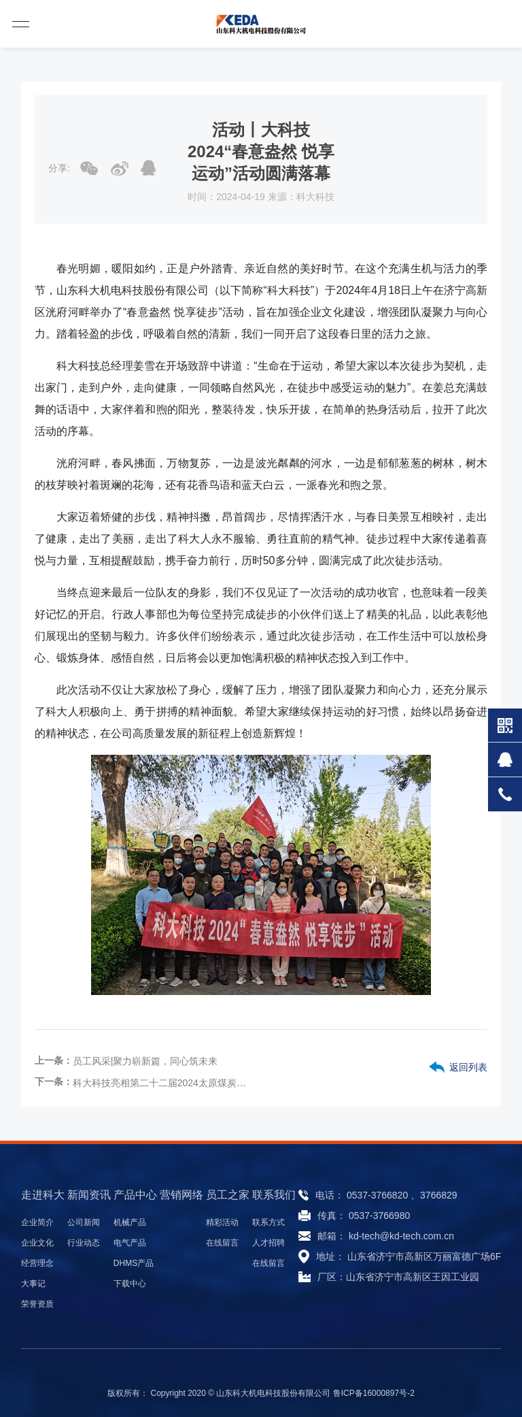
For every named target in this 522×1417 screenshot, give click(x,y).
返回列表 (468, 1067)
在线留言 (222, 1243)
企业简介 (37, 1222)
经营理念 (37, 1263)
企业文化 (37, 1243)
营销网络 (181, 1195)
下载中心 (130, 1283)
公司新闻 (83, 1222)
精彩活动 (222, 1222)
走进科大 (43, 1195)
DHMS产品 (134, 1263)
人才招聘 (268, 1243)
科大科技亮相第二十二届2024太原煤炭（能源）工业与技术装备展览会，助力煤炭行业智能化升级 (162, 1082)
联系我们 (274, 1195)
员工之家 (227, 1195)
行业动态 (83, 1243)
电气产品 (130, 1243)
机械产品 (130, 1222)
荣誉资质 (37, 1304)
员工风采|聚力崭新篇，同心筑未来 (145, 1061)
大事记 (33, 1283)
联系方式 (268, 1222)
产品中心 (135, 1195)
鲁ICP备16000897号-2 (374, 1393)
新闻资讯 (89, 1195)
